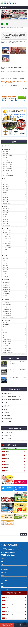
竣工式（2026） (6, 182)
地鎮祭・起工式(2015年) (7, 173)
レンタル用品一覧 (8, 432)
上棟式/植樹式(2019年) (7, 307)
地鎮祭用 (7, 451)
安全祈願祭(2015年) (6, 295)
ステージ (4, 326)
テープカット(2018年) (7, 245)
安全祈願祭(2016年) (6, 293)
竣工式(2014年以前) (6, 203)
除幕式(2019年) (5, 269)
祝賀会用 (7, 458)
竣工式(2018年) (5, 195)
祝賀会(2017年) (5, 219)
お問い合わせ (21, 625)
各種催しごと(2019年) (7, 343)
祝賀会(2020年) (5, 214)
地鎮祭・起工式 (7, 393)
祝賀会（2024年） (6, 208)
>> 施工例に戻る (23, 88)
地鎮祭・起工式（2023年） (6, 42)
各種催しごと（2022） (7, 329)
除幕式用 (7, 464)
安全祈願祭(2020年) (6, 285)
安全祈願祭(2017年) (6, 291)
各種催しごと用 (9, 467)
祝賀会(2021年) (5, 212)
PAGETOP (23, 534)
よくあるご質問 (7, 422)
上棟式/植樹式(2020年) (7, 306)
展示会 (4, 337)
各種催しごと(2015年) (7, 350)
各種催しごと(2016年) (7, 348)
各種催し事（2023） (8, 146)
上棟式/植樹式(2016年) (7, 313)
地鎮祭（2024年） (6, 157)
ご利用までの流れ (8, 418)
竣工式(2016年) (5, 199)
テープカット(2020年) (7, 241)
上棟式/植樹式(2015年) (7, 315)
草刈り (2, 564)
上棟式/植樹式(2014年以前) (8, 317)
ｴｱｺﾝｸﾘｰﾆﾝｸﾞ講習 (4, 569)
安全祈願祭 (6, 279)
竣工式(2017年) (5, 197)
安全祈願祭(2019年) (6, 287)
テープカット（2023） (7, 238)
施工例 (2, 575)
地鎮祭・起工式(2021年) (7, 162)
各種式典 (2, 561)
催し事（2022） (6, 322)
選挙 (3, 335)
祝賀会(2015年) (5, 223)
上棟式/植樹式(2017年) (7, 311)
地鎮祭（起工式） (15, 42)
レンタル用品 (3, 572)
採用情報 (2, 586)
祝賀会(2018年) (5, 217)
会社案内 (2, 583)
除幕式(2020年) (5, 267)
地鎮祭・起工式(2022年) (7, 160)
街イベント (5, 332)
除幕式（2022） (6, 258)
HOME (2, 558)
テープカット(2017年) (7, 247)
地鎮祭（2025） (6, 151)
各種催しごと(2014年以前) (7, 352)
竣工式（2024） (6, 188)
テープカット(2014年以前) (7, 252)
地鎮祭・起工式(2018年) (7, 168)
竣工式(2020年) (5, 192)
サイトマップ (3, 540)
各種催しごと (7, 320)
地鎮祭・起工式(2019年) (7, 166)
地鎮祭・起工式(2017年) (7, 170)
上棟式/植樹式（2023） (7, 304)
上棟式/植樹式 (7, 299)
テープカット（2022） (7, 230)
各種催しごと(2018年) (7, 345)
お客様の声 (3, 578)
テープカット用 (9, 461)
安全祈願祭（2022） (6, 282)
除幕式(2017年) (5, 273)
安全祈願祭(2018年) (6, 289)
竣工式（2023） (6, 184)
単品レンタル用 (9, 470)
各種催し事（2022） (6, 324)
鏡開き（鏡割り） (8, 406)
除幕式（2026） (6, 263)
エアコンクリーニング (5, 567)
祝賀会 (5, 206)
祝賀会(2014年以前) (6, 225)
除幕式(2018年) (5, 271)
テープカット (7, 228)
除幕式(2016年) (5, 274)
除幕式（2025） (6, 260)
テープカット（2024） (7, 232)
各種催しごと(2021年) (7, 339)
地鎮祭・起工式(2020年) (7, 164)
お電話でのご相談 (7, 625)
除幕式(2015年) (5, 276)
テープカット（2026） (7, 236)
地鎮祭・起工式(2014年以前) (8, 175)
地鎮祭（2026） (6, 153)
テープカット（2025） (7, 234)
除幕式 (5, 255)
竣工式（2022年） (6, 186)
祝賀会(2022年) (5, 210)
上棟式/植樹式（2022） (7, 302)
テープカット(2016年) (7, 249)
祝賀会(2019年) (5, 216)
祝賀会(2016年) (5, 221)
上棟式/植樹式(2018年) (7, 309)
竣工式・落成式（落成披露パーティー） (13, 396)
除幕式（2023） (6, 265)
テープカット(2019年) (7, 243)
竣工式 (5, 178)
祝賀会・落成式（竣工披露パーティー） (13, 399)
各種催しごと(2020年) (7, 341)
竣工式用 (7, 455)
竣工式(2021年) (5, 190)
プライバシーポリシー (5, 537)
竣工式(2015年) (5, 201)
